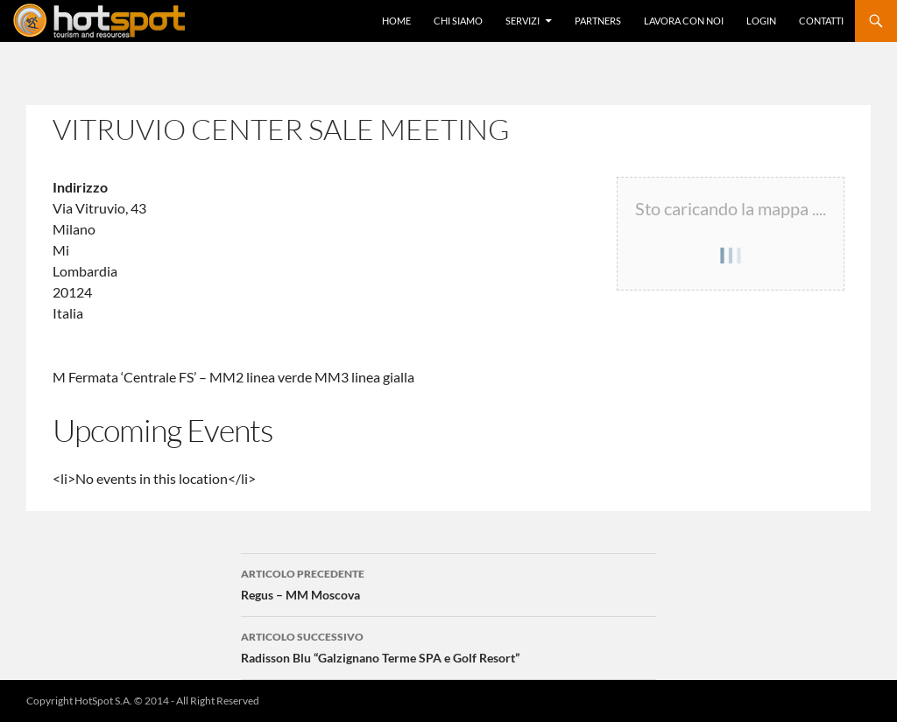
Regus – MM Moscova (448, 583)
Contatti (821, 20)
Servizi (522, 20)
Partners (598, 20)
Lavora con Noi (684, 20)
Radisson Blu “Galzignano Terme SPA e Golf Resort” (448, 646)
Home (396, 20)
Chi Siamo (458, 20)
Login (761, 20)
